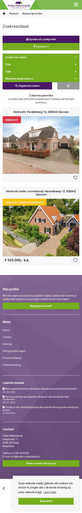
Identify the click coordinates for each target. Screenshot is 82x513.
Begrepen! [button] (46, 501)
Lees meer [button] (49, 492)
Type (41, 71)
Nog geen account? (41, 306)
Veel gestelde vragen (14, 351)
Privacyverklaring (12, 358)
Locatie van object (41, 57)
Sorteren (41, 46)
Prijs (41, 64)
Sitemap (7, 344)
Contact (7, 337)
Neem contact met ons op (41, 463)
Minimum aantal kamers (41, 78)
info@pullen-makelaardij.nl (25, 456)
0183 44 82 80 (21, 453)
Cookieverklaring (12, 365)
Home (6, 330)
